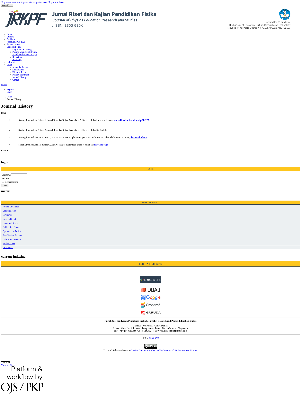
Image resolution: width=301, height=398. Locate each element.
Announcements (14, 44)
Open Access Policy (12, 231)
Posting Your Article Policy (24, 52)
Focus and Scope (10, 223)
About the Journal (20, 67)
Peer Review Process (12, 235)
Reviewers (7, 215)
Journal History (19, 77)
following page (101, 145)
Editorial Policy (14, 47)
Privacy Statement (20, 75)
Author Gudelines (11, 206)
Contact (15, 80)
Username (6, 175)
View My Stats (7, 365)
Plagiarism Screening (21, 49)
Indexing (11, 62)
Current (10, 36)
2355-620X (154, 338)
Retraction (17, 57)
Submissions (18, 69)
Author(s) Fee (9, 243)
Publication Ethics (11, 227)
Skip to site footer (56, 2)
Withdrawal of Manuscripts (24, 54)
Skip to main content (10, 2)
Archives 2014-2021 (16, 42)
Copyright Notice (11, 219)
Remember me (11, 182)
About (9, 64)
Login (9, 92)
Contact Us (8, 247)
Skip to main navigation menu (34, 2)
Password (6, 178)
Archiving (17, 59)
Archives (11, 39)
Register (10, 89)
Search (4, 84)
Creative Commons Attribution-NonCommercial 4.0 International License (163, 350)
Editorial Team (19, 72)
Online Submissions (12, 239)
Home (9, 34)
